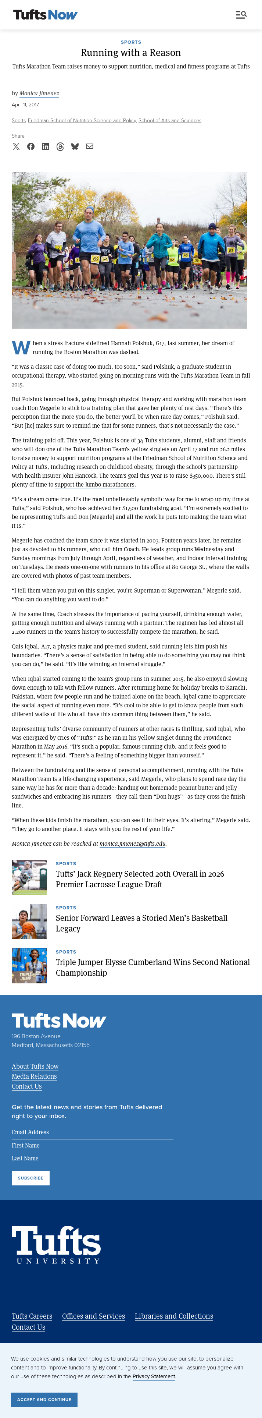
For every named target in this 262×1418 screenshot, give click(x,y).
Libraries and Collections (174, 1316)
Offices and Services (93, 1316)
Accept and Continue (44, 1400)
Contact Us (27, 1086)
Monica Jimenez (39, 93)
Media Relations (34, 1076)
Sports (131, 43)
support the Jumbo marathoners (94, 484)
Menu (241, 15)
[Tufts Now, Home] (45, 15)
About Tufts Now (35, 1066)
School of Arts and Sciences (170, 120)
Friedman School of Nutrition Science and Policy (82, 120)
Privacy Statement (154, 1376)
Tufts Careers (32, 1316)
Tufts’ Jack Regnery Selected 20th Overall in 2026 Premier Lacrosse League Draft (140, 879)
